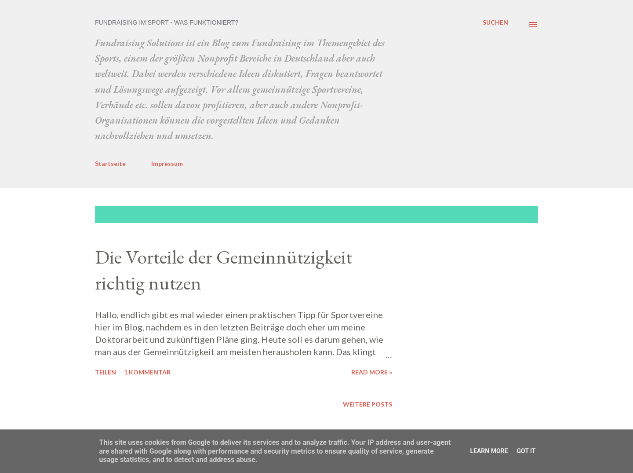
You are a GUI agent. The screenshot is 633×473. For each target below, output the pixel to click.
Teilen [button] (105, 372)
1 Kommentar (147, 372)
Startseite (110, 163)
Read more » (371, 372)
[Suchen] (495, 22)
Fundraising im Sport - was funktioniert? (166, 22)
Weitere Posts (367, 404)
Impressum (167, 163)
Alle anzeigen (507, 214)
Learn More (489, 451)
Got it (526, 451)
